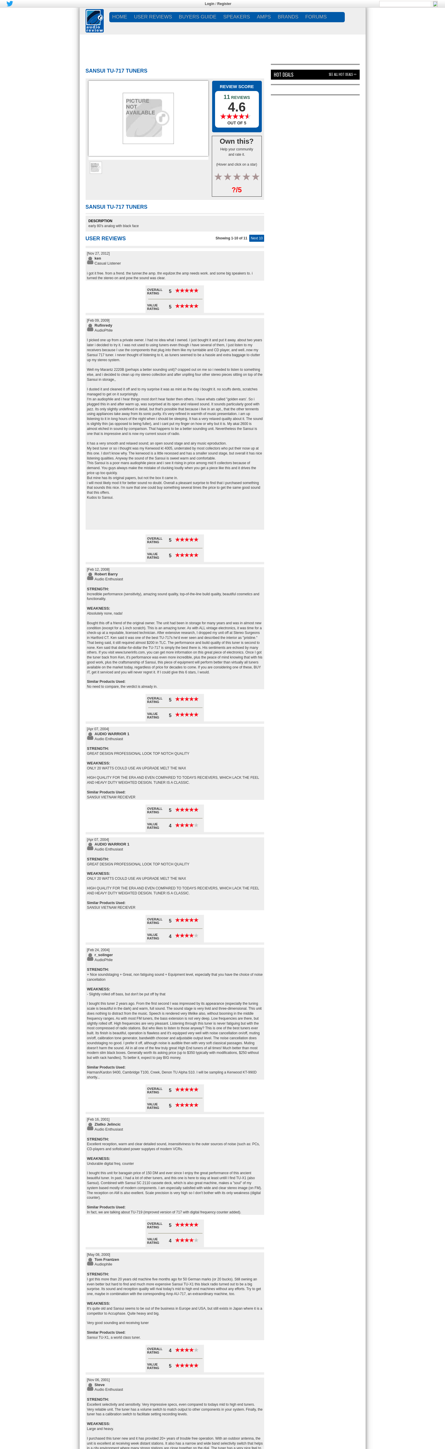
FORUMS (316, 17)
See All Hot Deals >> (342, 74)
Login (209, 4)
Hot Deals (283, 74)
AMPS (264, 17)
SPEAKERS (236, 17)
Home (119, 17)
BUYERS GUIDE (197, 17)
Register (224, 4)
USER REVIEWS (153, 17)
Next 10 (257, 238)
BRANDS (288, 17)
